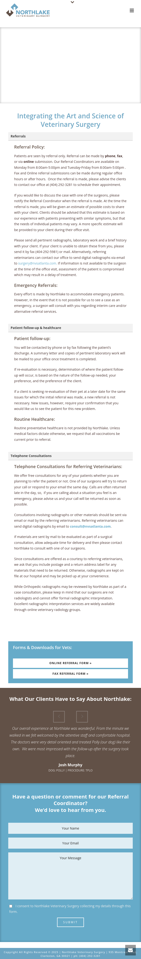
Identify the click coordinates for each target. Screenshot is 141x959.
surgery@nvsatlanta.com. (37, 263)
